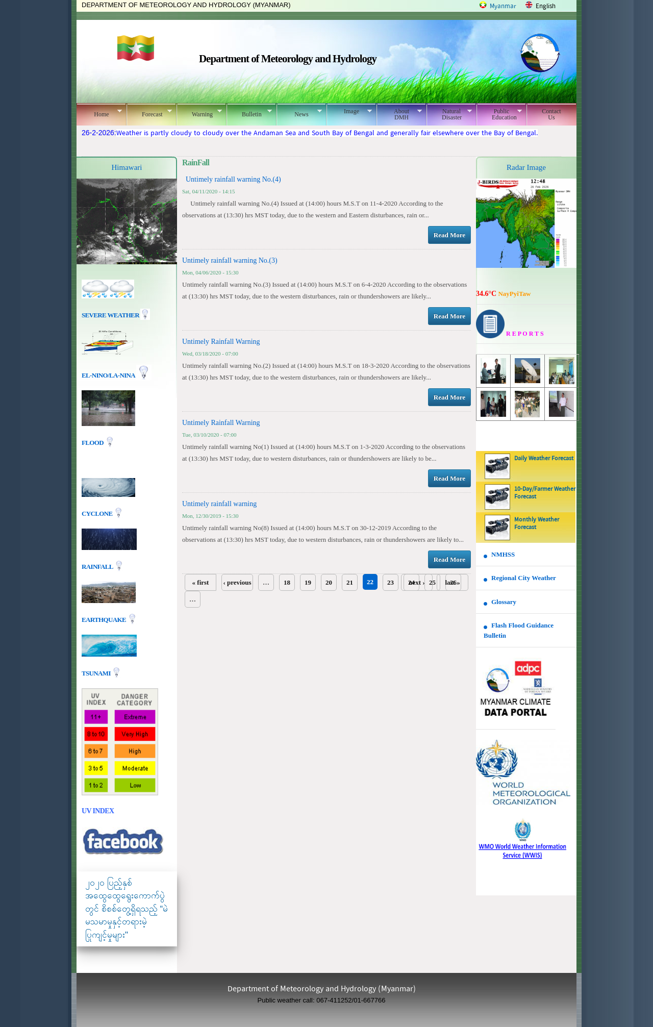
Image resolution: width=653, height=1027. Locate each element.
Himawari (127, 167)
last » (452, 582)
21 (349, 582)
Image (349, 111)
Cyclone (98, 513)
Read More (449, 235)
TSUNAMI (97, 673)
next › (416, 582)
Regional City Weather (523, 578)
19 (308, 582)
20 (328, 582)
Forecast (149, 113)
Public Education (499, 114)
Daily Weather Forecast (543, 459)
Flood (93, 442)
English (546, 6)
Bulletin (249, 113)
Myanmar (503, 6)
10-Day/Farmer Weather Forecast (544, 493)
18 (287, 582)
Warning (199, 113)
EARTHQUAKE (105, 619)
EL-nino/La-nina (108, 375)
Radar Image (526, 167)
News (299, 113)
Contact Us (551, 114)
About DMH (399, 114)
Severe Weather (116, 315)
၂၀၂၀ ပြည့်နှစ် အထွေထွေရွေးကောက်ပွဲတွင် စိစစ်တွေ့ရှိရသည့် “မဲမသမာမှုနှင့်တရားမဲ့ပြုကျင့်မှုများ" (126, 909)
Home (99, 113)
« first (200, 582)
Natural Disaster (449, 114)
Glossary (503, 602)
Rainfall (98, 566)
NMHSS (503, 554)
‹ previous (237, 582)
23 (390, 582)
